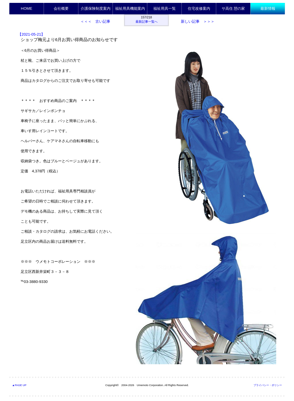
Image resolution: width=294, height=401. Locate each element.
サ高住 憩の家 (233, 8)
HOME (26, 8)
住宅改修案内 (199, 8)
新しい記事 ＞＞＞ (197, 21)
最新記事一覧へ (147, 21)
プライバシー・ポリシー (268, 385)
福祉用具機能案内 (130, 8)
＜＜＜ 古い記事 (95, 21)
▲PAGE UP (19, 385)
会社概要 (61, 8)
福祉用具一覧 (164, 8)
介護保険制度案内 (96, 8)
